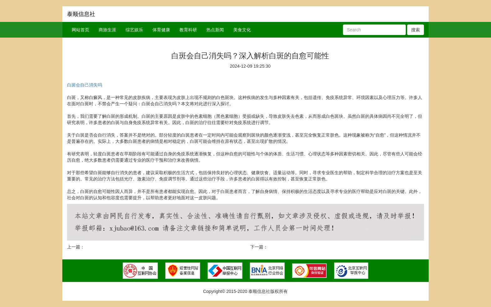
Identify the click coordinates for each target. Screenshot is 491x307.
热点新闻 (215, 29)
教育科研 (188, 29)
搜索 (415, 29)
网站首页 (80, 29)
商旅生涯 (107, 29)
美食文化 (242, 29)
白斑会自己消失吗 (84, 84)
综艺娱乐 (134, 29)
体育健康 (161, 29)
